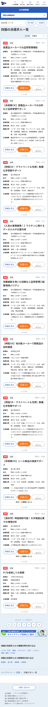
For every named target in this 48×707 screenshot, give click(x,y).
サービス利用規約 (21, 693)
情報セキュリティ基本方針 (14, 703)
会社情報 (8, 693)
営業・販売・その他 (8, 653)
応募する (24, 88)
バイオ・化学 (5, 650)
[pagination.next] (39, 624)
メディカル (21, 650)
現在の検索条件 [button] (9, 15)
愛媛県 (17, 662)
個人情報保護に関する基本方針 (15, 698)
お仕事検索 (15, 3)
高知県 (23, 662)
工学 (28, 650)
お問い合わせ (24, 687)
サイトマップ (29, 703)
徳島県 (3, 662)
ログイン (38, 3)
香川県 (10, 662)
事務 (13, 650)
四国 (18, 672)
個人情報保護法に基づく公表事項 (16, 701)
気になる (22, 3)
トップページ (7, 672)
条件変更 (31, 23)
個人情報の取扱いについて (14, 696)
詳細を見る (9, 88)
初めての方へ (30, 3)
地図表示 (42, 23)
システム (36, 650)
